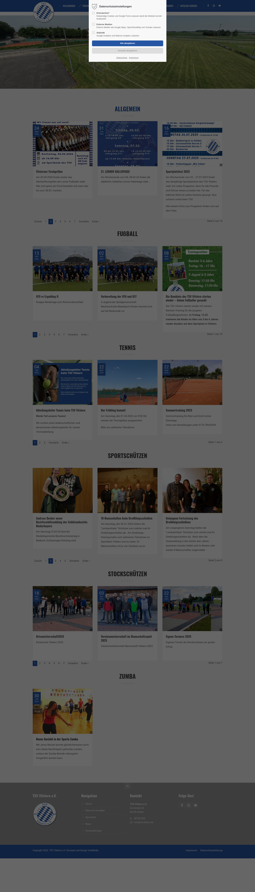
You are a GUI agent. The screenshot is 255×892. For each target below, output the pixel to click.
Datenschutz (121, 58)
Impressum (134, 58)
